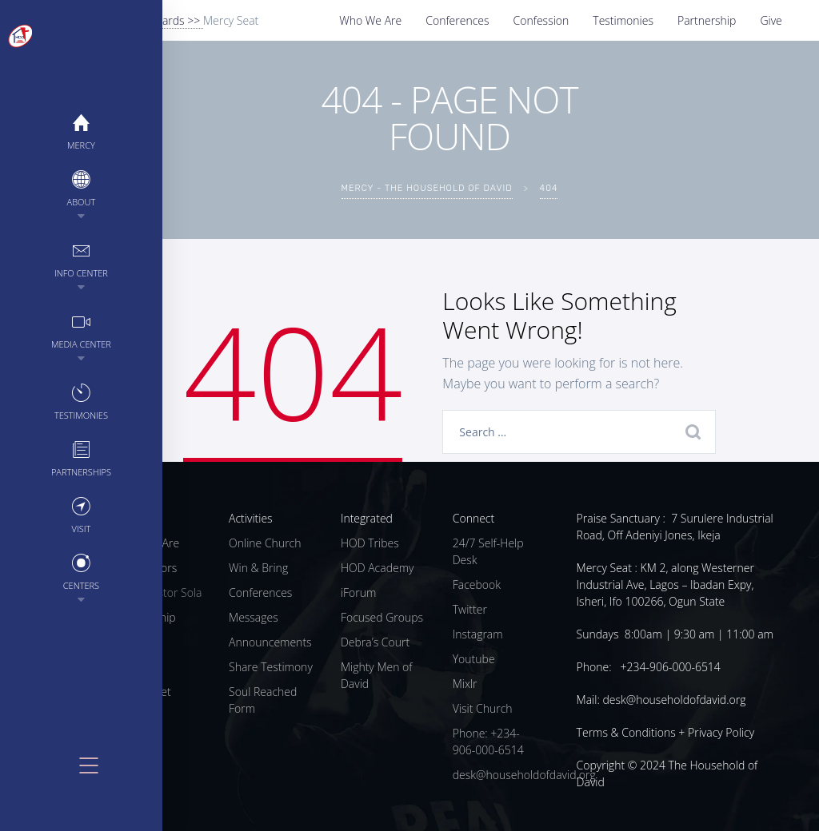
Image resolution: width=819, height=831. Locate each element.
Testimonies (623, 20)
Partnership (706, 20)
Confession (541, 20)
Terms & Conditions (626, 732)
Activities (251, 518)
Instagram (478, 634)
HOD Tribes (370, 543)
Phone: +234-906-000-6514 (488, 741)
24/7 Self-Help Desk (488, 551)
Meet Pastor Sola (159, 592)
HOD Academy (377, 567)
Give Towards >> (160, 20)
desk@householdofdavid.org (524, 774)
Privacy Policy (721, 732)
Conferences (457, 20)
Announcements (270, 642)
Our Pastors (147, 567)
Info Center (40, 259)
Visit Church (483, 708)
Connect (473, 518)
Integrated (367, 518)
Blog (127, 716)
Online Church (265, 543)
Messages (253, 617)
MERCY (40, 131)
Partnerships (40, 458)
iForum (359, 592)
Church (135, 518)
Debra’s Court (375, 642)
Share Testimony (271, 666)
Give (770, 20)
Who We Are (370, 20)
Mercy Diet (143, 691)
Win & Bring (258, 567)
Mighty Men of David (377, 675)
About (40, 188)
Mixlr (465, 683)
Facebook (477, 584)
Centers (40, 571)
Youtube (474, 658)
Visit (40, 515)
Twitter (470, 609)
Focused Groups (382, 617)
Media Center (40, 330)
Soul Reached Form (263, 700)
